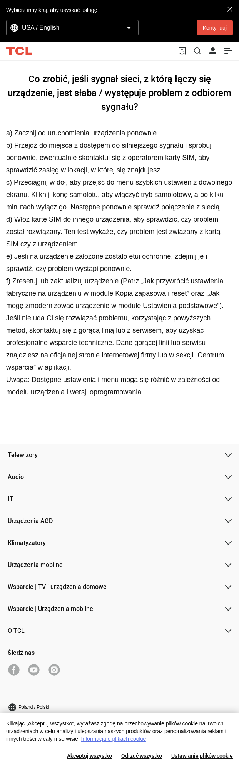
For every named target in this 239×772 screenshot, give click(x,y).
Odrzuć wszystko (141, 756)
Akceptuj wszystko (89, 756)
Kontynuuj (215, 28)
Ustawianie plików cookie (202, 756)
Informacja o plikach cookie (113, 739)
